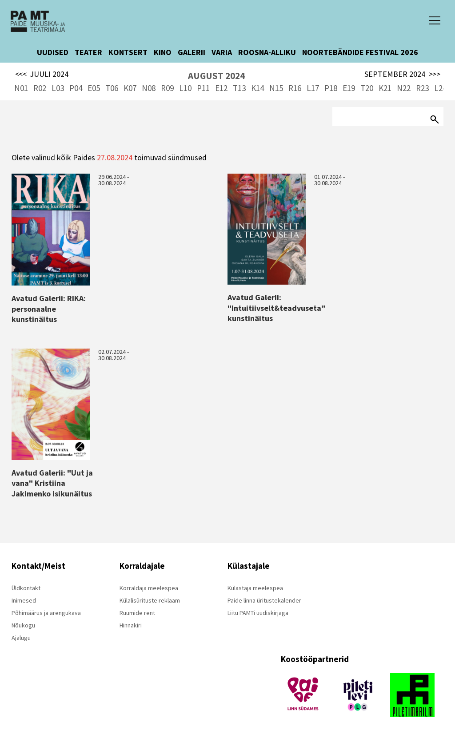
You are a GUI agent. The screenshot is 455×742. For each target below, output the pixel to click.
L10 (185, 88)
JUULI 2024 (42, 74)
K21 (385, 88)
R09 (167, 88)
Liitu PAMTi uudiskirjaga (258, 613)
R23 (422, 88)
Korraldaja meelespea (149, 588)
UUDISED (52, 52)
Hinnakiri (131, 625)
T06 (111, 88)
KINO (163, 52)
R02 (39, 88)
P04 (75, 88)
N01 (21, 88)
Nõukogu (23, 625)
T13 (239, 88)
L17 (313, 88)
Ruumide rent (137, 613)
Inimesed (24, 600)
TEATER (88, 52)
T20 (366, 88)
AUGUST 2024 (216, 76)
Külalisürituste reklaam (150, 600)
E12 (221, 88)
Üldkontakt (26, 588)
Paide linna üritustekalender (264, 600)
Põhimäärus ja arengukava (46, 613)
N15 (276, 88)
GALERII (191, 52)
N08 (149, 88)
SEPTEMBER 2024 (402, 74)
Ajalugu (21, 638)
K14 (257, 88)
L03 (58, 88)
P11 (203, 88)
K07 (130, 88)
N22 (404, 88)
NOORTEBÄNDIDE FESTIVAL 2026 (360, 52)
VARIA (222, 52)
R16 (294, 88)
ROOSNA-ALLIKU (267, 52)
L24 (440, 88)
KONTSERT (128, 52)
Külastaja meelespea (255, 588)
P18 (330, 88)
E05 (94, 88)
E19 (349, 88)
